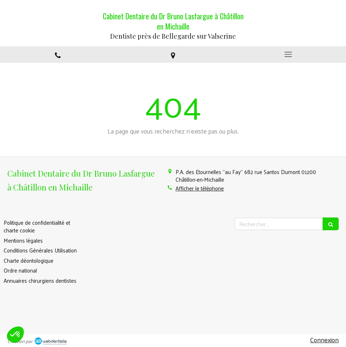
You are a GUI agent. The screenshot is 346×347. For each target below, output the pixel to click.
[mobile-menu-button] (288, 54)
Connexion (324, 339)
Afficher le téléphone (200, 188)
